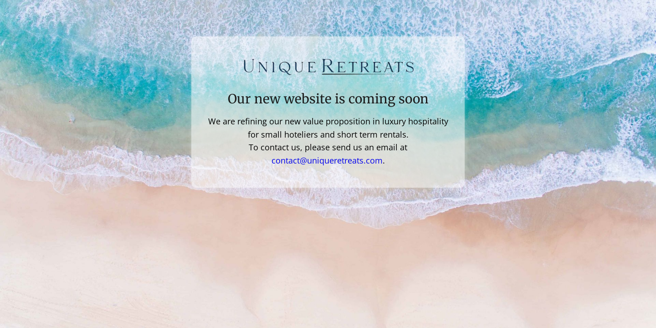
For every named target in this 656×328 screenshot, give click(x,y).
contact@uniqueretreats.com (327, 160)
